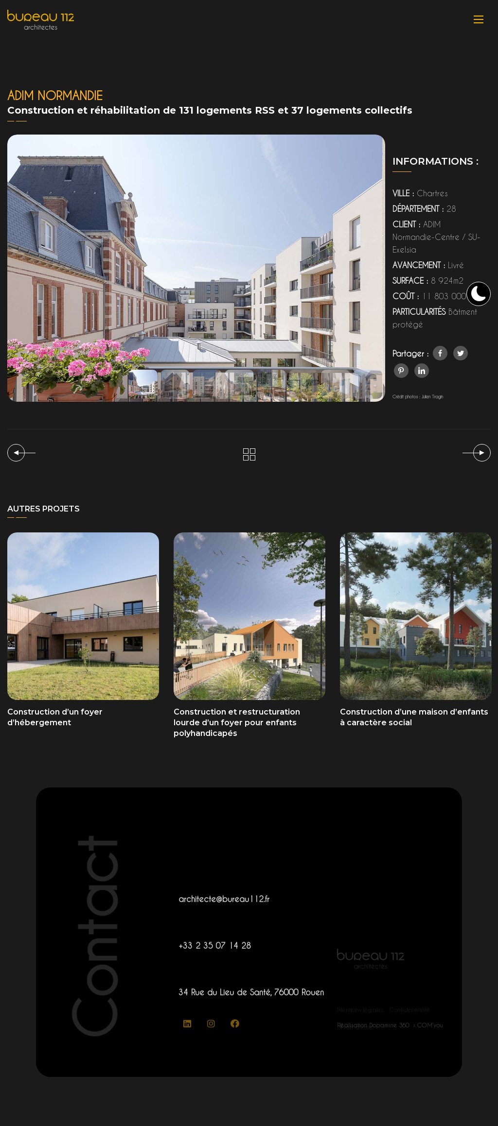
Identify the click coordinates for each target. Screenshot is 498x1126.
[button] (143, 384)
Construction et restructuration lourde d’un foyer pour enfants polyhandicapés (237, 722)
